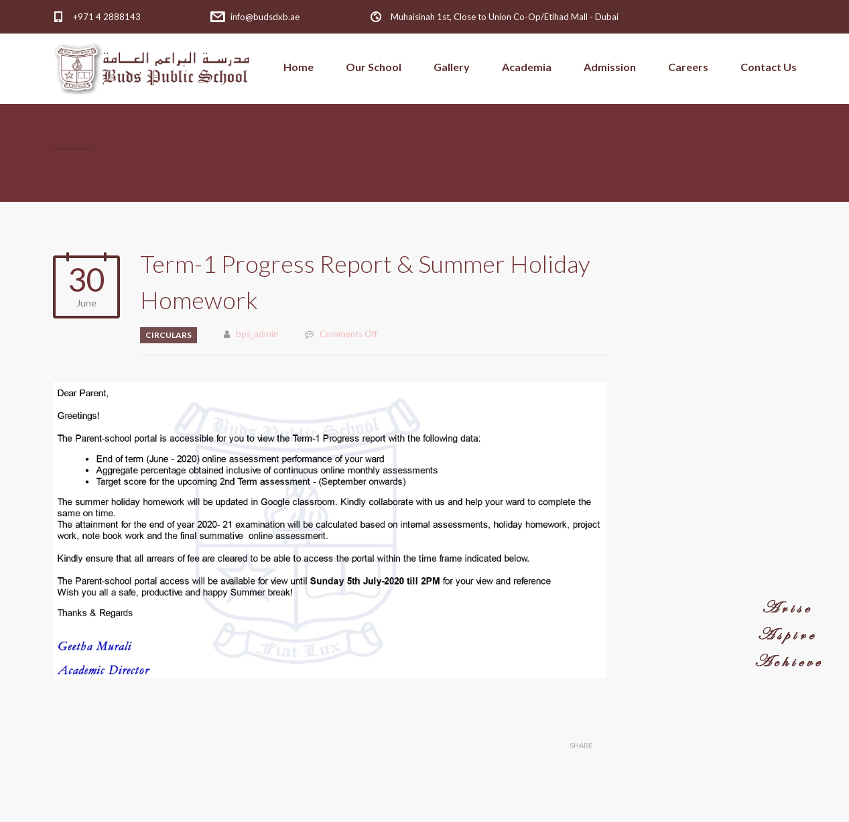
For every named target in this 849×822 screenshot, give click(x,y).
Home (298, 66)
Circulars (168, 335)
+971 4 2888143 (107, 16)
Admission (610, 66)
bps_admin (257, 334)
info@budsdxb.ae (265, 16)
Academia (526, 66)
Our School (373, 66)
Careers (688, 66)
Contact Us (768, 66)
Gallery (452, 66)
